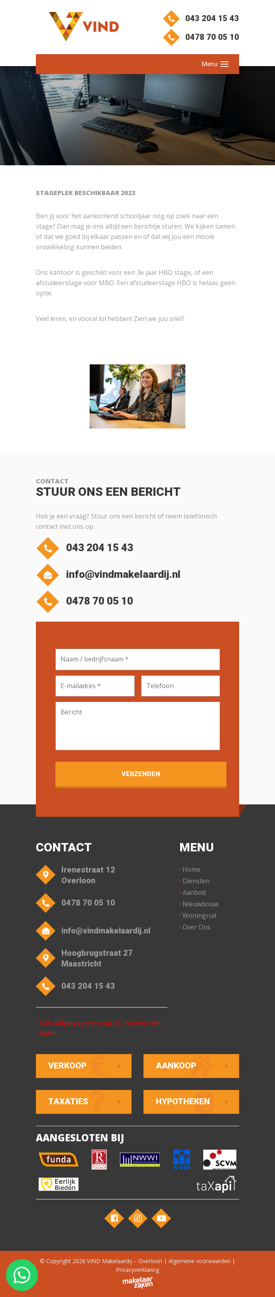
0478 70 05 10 (202, 37)
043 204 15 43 (202, 18)
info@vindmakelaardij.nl (110, 574)
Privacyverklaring (137, 1270)
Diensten (196, 880)
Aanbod (194, 892)
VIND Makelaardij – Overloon (124, 1261)
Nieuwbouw (200, 904)
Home (191, 869)
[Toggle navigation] (224, 64)
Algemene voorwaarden (199, 1261)
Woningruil (199, 915)
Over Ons (196, 927)
